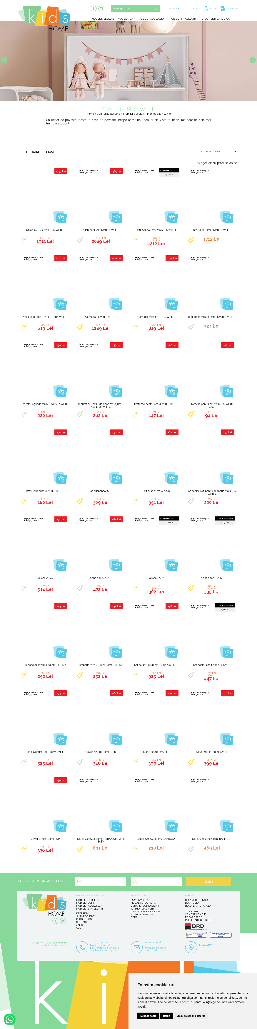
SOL (78, 927)
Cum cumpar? (139, 900)
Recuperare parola (198, 905)
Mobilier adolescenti (152, 18)
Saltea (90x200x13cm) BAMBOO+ (211, 838)
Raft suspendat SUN (100, 490)
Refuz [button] (166, 1015)
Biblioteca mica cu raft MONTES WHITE (211, 316)
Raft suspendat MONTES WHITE (45, 490)
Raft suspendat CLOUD (156, 490)
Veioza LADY (156, 577)
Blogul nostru (86, 919)
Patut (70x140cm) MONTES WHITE (156, 229)
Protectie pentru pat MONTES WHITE (156, 404)
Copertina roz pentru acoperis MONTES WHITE (212, 492)
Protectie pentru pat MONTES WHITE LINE (212, 405)
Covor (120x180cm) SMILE (156, 751)
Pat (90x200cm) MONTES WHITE (211, 229)
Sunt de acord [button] (148, 1015)
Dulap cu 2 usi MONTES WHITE (45, 229)
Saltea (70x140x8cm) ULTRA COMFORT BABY (100, 840)
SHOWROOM (175, 8)
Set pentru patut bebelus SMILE (212, 664)
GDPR (134, 917)
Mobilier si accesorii (182, 18)
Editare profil (194, 917)
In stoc (203, 18)
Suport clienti (85, 916)
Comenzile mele (195, 914)
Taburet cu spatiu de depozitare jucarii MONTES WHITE (101, 405)
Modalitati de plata (143, 902)
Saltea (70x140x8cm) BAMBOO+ (156, 838)
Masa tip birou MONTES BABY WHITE (45, 316)
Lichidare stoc (220, 18)
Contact (81, 922)
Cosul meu (192, 911)
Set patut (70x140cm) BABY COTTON (156, 664)
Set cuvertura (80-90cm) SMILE (45, 751)
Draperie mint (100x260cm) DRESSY (45, 664)
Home (90, 113)
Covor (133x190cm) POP (45, 838)
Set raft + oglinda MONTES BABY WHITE (45, 404)
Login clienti (193, 902)
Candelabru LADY (211, 577)
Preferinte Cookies (197, 920)
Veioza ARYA (45, 577)
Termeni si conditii (142, 908)
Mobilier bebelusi (103, 18)
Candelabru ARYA (100, 577)
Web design (48, 945)
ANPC (79, 925)
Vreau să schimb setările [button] (191, 1015)
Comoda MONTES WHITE (100, 316)
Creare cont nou (196, 900)
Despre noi (83, 913)
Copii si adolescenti (109, 113)
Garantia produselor (145, 911)
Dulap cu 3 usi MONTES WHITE (100, 229)
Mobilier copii (127, 18)
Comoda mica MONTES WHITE (156, 316)
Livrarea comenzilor (145, 905)
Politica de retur (142, 914)
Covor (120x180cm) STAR (100, 751)
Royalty (63, 945)
